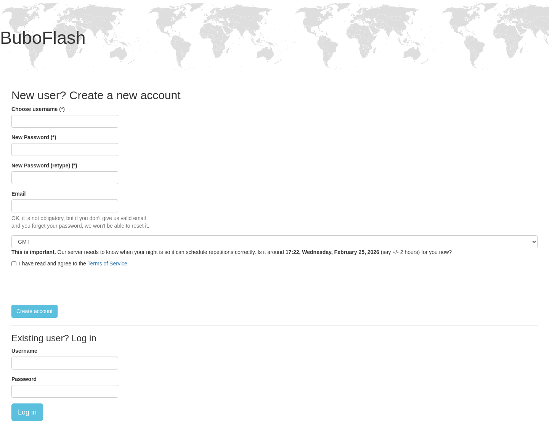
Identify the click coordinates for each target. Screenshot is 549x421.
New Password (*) (33, 137)
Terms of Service (107, 263)
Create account (34, 311)
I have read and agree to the (69, 263)
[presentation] (69, 286)
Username (24, 351)
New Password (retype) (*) (44, 165)
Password (24, 379)
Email (18, 194)
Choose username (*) (38, 109)
